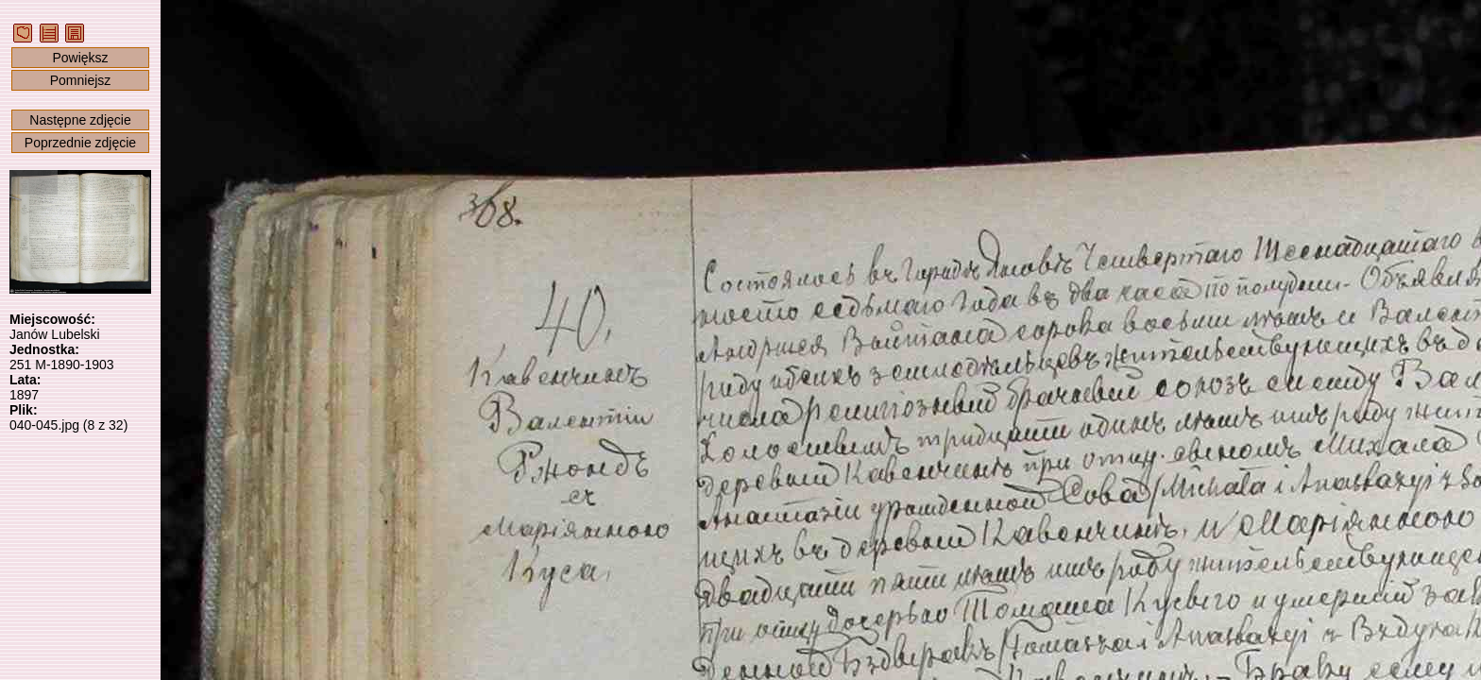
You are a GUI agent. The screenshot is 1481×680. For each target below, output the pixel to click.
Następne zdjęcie (79, 120)
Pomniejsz (80, 80)
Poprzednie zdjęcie (80, 142)
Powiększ (80, 57)
